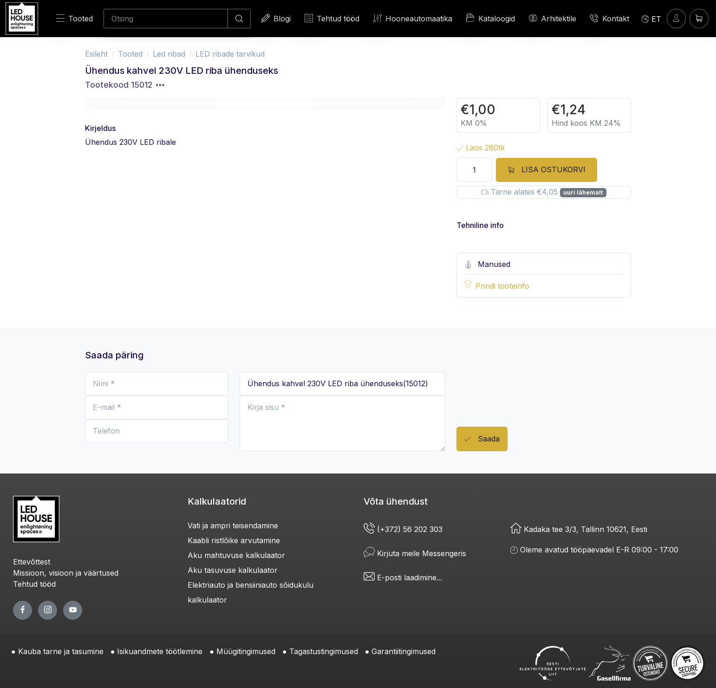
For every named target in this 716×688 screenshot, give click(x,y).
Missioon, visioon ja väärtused (65, 573)
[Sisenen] (676, 18)
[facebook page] (22, 610)
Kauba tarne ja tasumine (61, 651)
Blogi (276, 18)
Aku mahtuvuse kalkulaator (236, 555)
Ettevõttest (31, 561)
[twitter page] (47, 610)
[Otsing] (166, 18)
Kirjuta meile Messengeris (415, 553)
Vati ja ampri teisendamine (233, 525)
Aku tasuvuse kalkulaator (233, 570)
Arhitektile (552, 18)
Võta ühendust (396, 501)
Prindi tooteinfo (502, 286)
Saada (482, 439)
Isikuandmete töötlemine (159, 651)
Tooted (74, 18)
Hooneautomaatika (412, 18)
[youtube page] (72, 610)
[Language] (651, 19)
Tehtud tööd (332, 18)
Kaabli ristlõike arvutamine (234, 540)
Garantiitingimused (403, 651)
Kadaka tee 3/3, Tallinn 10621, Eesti (578, 529)
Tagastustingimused (323, 651)
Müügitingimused (245, 651)
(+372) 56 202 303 (403, 529)
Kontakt (609, 18)
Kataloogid (490, 18)
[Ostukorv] (699, 18)
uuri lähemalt (583, 192)
